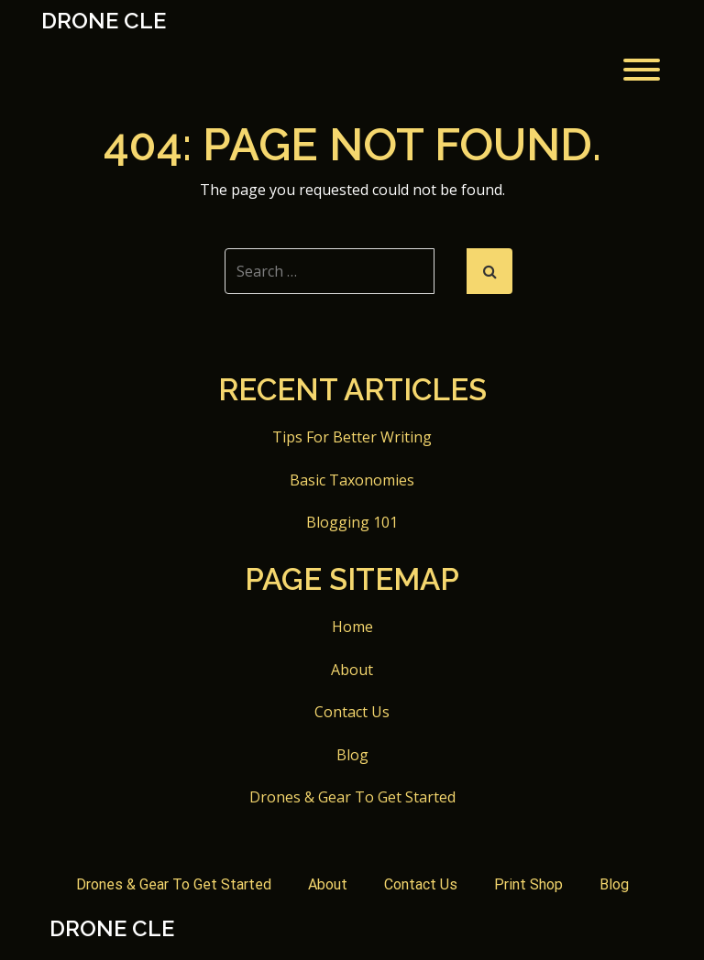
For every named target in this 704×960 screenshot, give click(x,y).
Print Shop (528, 884)
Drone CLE (103, 21)
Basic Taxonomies (352, 480)
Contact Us (352, 712)
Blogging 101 (352, 522)
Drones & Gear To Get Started (352, 797)
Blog (352, 755)
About (352, 670)
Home (352, 626)
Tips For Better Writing (352, 437)
